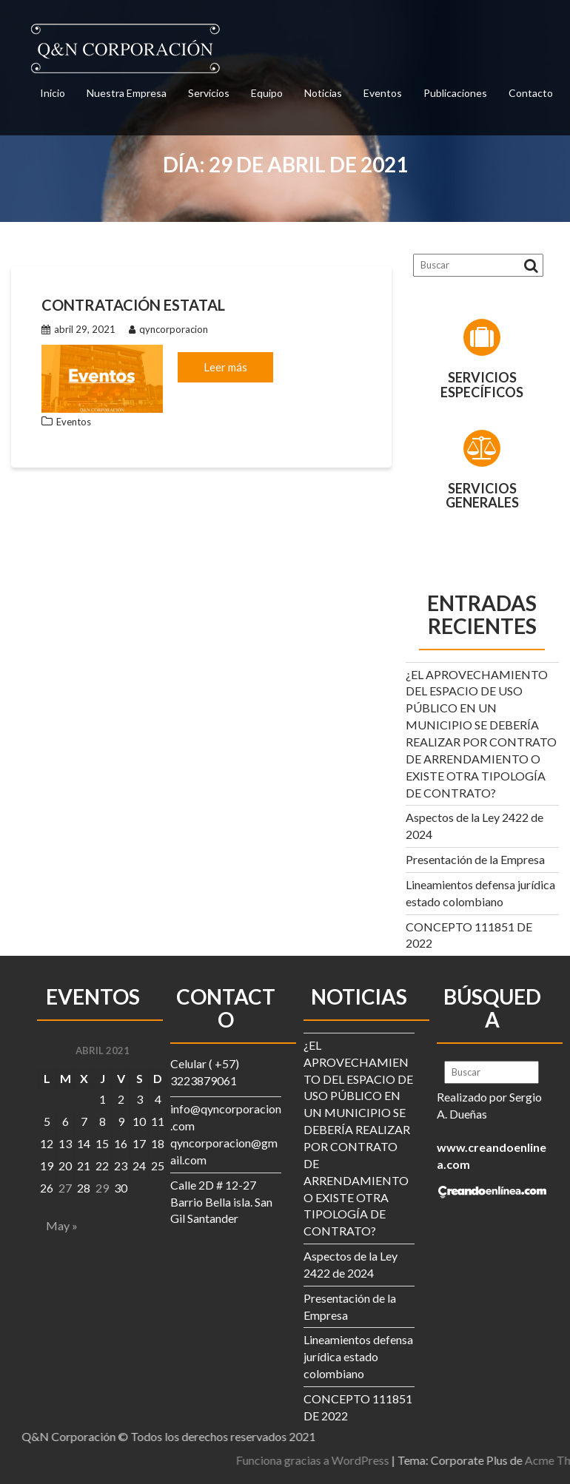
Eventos (382, 93)
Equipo (267, 93)
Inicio (52, 93)
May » (62, 1225)
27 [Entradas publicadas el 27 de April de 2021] (65, 1188)
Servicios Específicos (481, 384)
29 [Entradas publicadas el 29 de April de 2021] (102, 1188)
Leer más (225, 367)
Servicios (208, 93)
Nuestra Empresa (127, 93)
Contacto (531, 93)
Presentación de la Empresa (475, 859)
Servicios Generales (482, 495)
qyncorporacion (168, 329)
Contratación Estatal (133, 305)
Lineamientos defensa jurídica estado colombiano (358, 1356)
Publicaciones (455, 93)
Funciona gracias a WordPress (447, 1460)
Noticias (323, 93)
